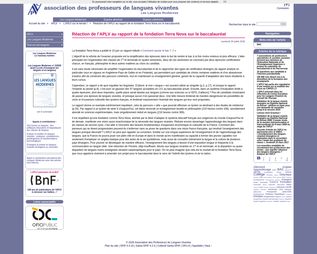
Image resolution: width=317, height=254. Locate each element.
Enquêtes (288, 177)
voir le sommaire (44, 112)
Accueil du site (37, 23)
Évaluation (264, 182)
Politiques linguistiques (275, 194)
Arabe (274, 170)
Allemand (259, 166)
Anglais (286, 166)
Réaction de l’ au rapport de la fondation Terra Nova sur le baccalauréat (136, 23)
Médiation (256, 189)
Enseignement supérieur (273, 180)
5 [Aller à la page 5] (281, 158)
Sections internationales (270, 199)
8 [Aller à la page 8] (269, 160)
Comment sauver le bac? (156, 50)
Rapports (278, 196)
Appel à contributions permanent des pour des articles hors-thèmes (44, 160)
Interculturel (281, 184)
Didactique (285, 174)
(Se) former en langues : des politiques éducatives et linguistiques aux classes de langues (44, 127)
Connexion (283, 8)
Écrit (283, 177)
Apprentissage (262, 169)
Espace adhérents (153, 19)
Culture (276, 175)
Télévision (270, 201)
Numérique (272, 189)
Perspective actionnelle (279, 192)
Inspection (271, 184)
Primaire (258, 196)
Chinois (278, 172)
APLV (54, 23)
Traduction (283, 201)
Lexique (266, 187)
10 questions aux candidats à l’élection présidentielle (271, 73)
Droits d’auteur (267, 177)
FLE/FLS (274, 182)
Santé (283, 196)
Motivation (263, 189)
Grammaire (257, 184)
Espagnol (286, 179)
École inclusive (277, 177)
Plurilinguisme (258, 194)
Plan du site (111, 245)
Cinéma (288, 172)
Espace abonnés (113, 19)
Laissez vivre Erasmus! (269, 113)
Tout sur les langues (38, 44)
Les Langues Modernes (73, 19)
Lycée (288, 187)
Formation (285, 182)
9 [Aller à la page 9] (275, 160)
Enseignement (258, 180)
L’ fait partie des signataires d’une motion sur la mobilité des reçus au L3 (273, 86)
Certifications (268, 172)
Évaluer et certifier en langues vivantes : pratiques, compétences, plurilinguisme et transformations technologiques (43, 137)
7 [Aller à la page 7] (263, 160)
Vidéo (288, 201)
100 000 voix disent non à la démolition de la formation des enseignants (272, 79)
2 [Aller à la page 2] (263, 158)
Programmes (269, 197)
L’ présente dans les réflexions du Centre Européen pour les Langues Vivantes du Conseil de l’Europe (272, 95)
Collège (259, 174)
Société (255, 201)
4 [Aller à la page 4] (275, 158)
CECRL (257, 172)
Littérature (280, 187)
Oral (281, 189)
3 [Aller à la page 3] (269, 158)
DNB (261, 177)
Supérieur (262, 201)
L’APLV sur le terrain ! (76, 23)
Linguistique (272, 187)
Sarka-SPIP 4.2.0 (145, 245)
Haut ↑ (208, 245)
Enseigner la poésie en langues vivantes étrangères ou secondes (42, 146)
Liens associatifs (45, 201)
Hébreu (265, 184)
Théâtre (276, 201)
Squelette (197, 245)
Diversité (255, 177)
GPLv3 (186, 245)
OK (224, 2)
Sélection (281, 199)
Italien (288, 184)
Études (255, 182)
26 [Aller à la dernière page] (287, 160)
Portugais (288, 194)
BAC (280, 169)
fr (287, 4)
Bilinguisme (288, 170)
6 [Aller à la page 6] (287, 158)
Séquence (288, 199)
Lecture (260, 187)
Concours (269, 175)
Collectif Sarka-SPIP (168, 245)
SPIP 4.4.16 (127, 245)
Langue (255, 187)
